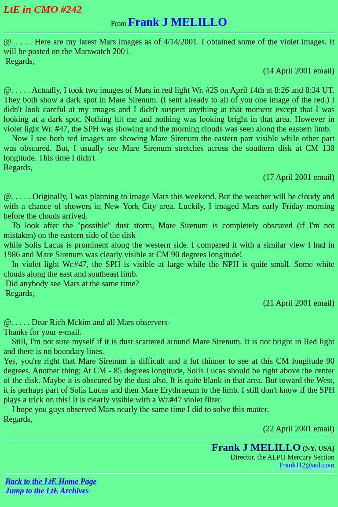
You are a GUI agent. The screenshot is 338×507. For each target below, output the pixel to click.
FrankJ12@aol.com (306, 465)
